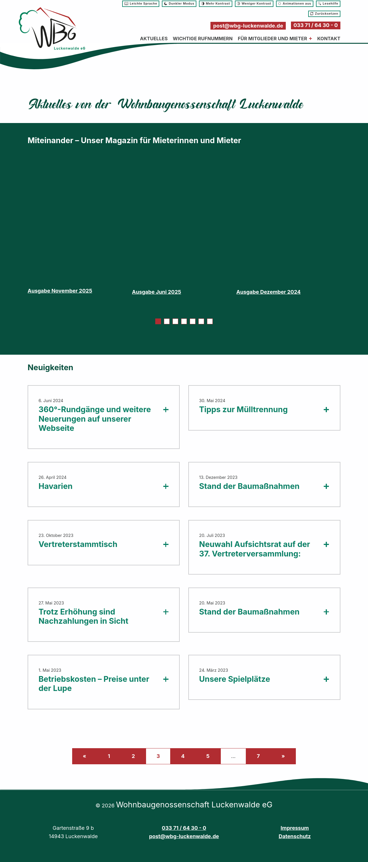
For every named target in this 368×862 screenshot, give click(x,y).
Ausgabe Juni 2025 (156, 292)
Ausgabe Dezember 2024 (268, 292)
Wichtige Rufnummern (203, 38)
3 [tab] (175, 322)
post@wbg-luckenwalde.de (248, 26)
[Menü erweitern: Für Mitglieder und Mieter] (310, 38)
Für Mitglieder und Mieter (272, 38)
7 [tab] (210, 322)
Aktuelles (154, 38)
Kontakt (328, 38)
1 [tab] (158, 322)
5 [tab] (192, 322)
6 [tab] (201, 322)
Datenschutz (295, 836)
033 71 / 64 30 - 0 (316, 25)
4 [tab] (184, 322)
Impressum (295, 828)
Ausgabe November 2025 (60, 291)
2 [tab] (167, 322)
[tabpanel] (80, 228)
